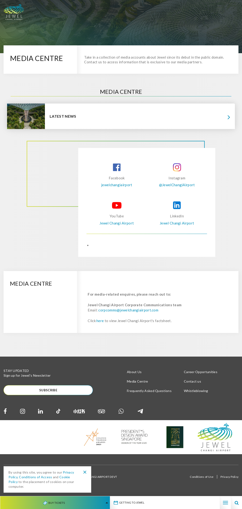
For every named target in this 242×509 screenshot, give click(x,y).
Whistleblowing (196, 393)
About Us (134, 374)
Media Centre (137, 384)
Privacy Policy (229, 479)
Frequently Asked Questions (149, 393)
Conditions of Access (35, 477)
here (100, 323)
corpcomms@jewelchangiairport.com (128, 312)
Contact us (192, 384)
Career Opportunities (200, 374)
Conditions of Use (201, 479)
